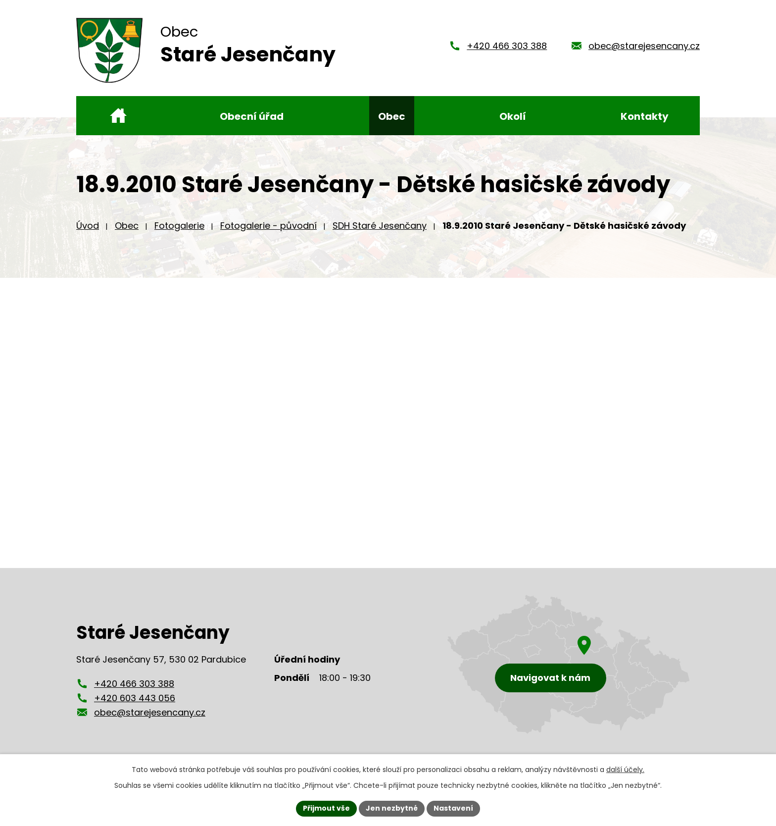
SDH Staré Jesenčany (380, 225)
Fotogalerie (179, 225)
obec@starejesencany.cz (644, 46)
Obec (127, 225)
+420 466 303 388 (507, 46)
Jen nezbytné (392, 808)
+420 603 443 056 (134, 698)
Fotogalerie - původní (268, 225)
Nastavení (453, 808)
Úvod (87, 225)
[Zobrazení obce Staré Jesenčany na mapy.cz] (568, 664)
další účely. (625, 769)
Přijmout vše (326, 808)
